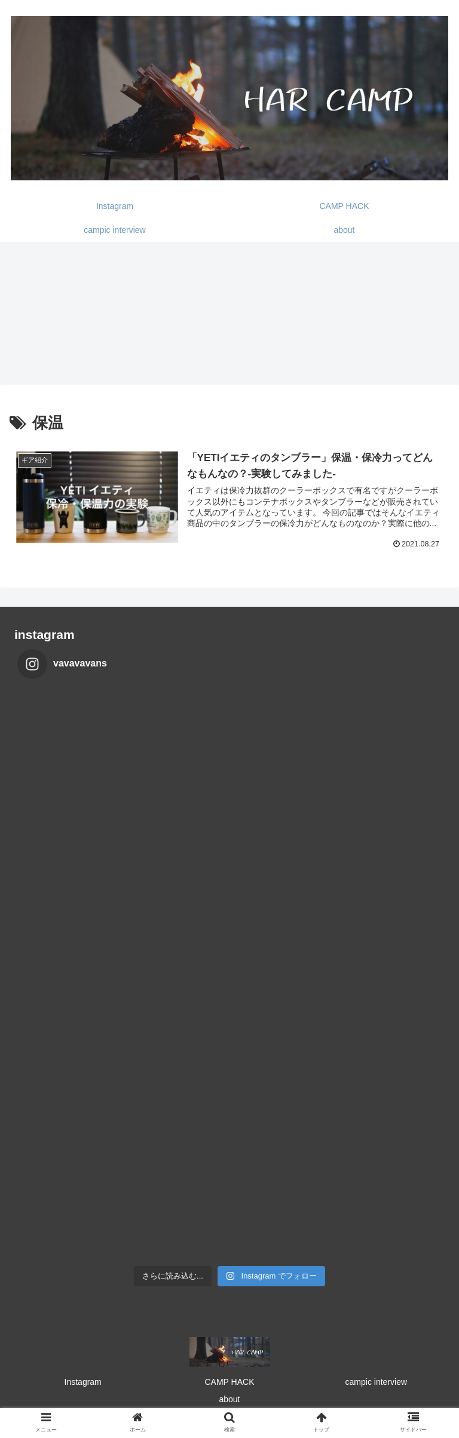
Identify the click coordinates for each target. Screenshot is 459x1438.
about (229, 1399)
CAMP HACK (230, 1382)
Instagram (83, 1382)
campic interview (376, 1382)
